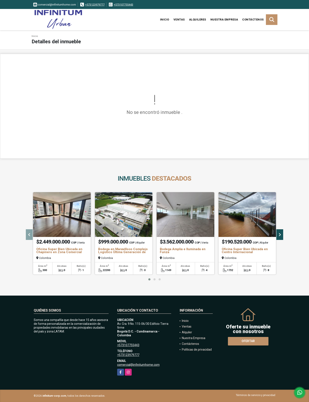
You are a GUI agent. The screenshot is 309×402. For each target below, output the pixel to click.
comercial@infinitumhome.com (138, 364)
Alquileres (197, 19)
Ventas (179, 19)
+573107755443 (123, 4)
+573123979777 (95, 4)
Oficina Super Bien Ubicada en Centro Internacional (245, 250)
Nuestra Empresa (224, 19)
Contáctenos (253, 19)
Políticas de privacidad (197, 349)
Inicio (164, 19)
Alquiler (187, 332)
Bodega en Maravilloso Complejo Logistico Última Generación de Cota (123, 252)
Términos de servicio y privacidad (255, 395)
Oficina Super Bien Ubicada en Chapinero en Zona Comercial (59, 250)
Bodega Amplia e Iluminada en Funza (183, 250)
